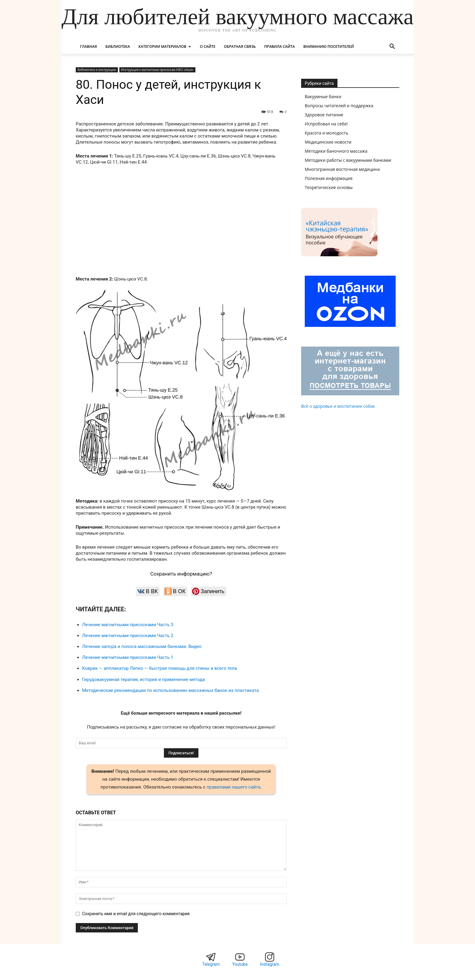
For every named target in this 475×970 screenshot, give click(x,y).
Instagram (269, 964)
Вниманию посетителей (328, 46)
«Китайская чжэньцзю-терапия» (337, 226)
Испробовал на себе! (326, 124)
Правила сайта (279, 46)
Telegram (211, 964)
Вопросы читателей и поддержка (339, 105)
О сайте (207, 46)
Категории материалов (164, 46)
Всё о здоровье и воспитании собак (338, 406)
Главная (88, 46)
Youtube (239, 964)
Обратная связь (240, 46)
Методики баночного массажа (336, 151)
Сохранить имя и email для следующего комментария (136, 913)
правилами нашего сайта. (234, 787)
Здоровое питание (324, 115)
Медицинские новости (328, 142)
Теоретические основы (329, 187)
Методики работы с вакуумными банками (348, 160)
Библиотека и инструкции (97, 70)
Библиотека (117, 46)
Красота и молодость (326, 133)
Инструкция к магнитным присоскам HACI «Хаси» (157, 70)
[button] (392, 47)
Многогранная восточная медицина (342, 169)
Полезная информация (329, 178)
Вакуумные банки (323, 96)
